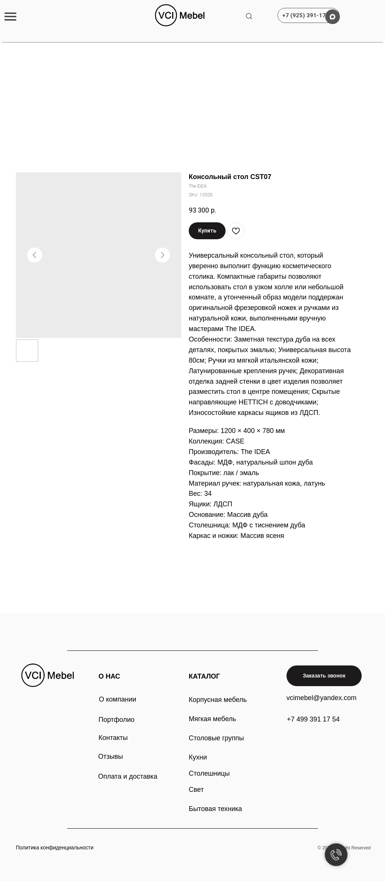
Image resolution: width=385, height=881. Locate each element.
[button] (10, 16)
